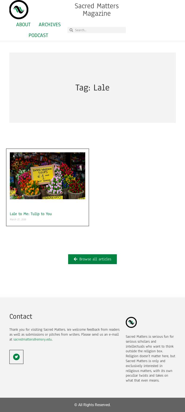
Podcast (38, 35)
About (23, 24)
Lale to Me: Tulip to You (31, 214)
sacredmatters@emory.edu (32, 339)
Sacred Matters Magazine (97, 9)
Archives (50, 24)
